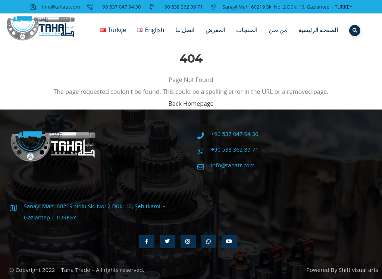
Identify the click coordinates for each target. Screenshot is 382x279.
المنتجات (246, 35)
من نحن (278, 35)
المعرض (215, 35)
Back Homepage (190, 103)
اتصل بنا (184, 35)
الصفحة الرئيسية (318, 35)
